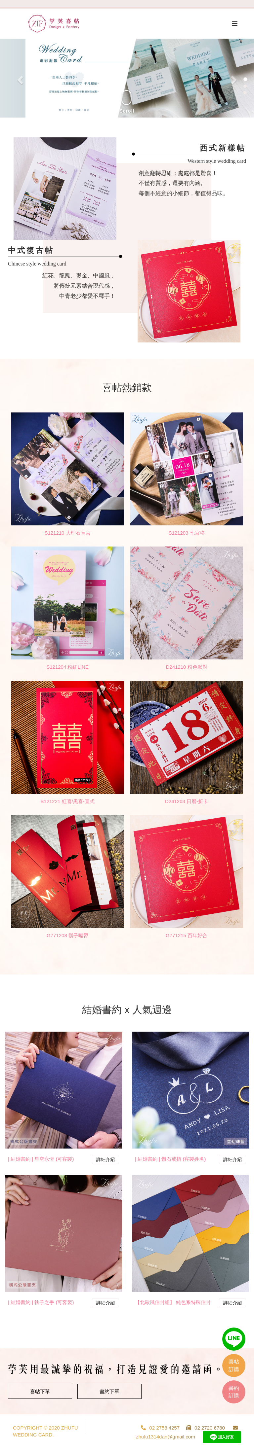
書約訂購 (234, 1392)
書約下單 (109, 1391)
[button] (19, 78)
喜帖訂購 (234, 1365)
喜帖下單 (40, 1391)
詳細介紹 (105, 1159)
